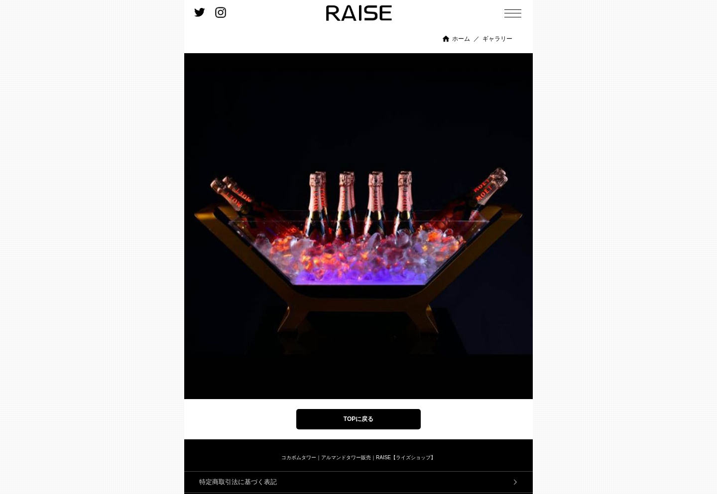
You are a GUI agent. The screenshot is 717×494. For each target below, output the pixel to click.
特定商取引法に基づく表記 (238, 482)
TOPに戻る (358, 418)
